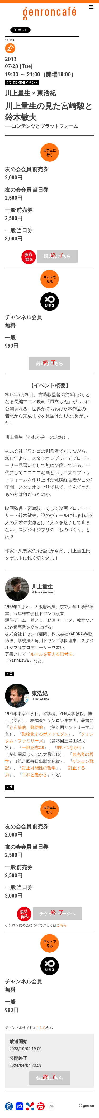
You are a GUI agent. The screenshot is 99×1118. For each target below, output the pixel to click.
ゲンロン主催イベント (22, 82)
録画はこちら (49, 363)
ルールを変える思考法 (51, 654)
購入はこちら (57, 256)
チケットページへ (57, 913)
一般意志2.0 (33, 747)
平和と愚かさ (34, 774)
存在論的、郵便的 (26, 727)
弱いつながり (69, 747)
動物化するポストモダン (45, 734)
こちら (61, 925)
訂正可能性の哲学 (39, 767)
